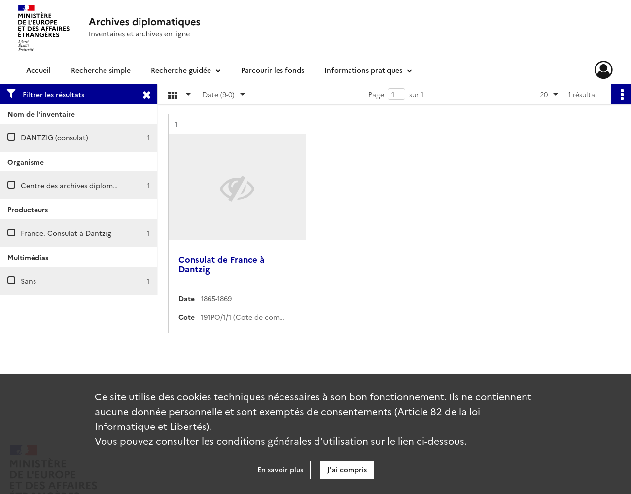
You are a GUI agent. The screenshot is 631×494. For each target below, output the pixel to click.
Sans (28, 281)
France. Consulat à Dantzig (66, 233)
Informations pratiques (363, 70)
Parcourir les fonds (272, 70)
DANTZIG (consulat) (54, 137)
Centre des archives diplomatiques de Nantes (97, 185)
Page (376, 94)
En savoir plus (280, 469)
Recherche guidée (181, 70)
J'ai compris (347, 469)
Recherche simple (101, 70)
